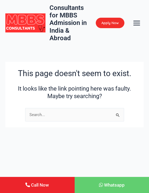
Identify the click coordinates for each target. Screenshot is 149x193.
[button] (110, 23)
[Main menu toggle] (137, 23)
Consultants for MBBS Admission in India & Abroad (68, 23)
